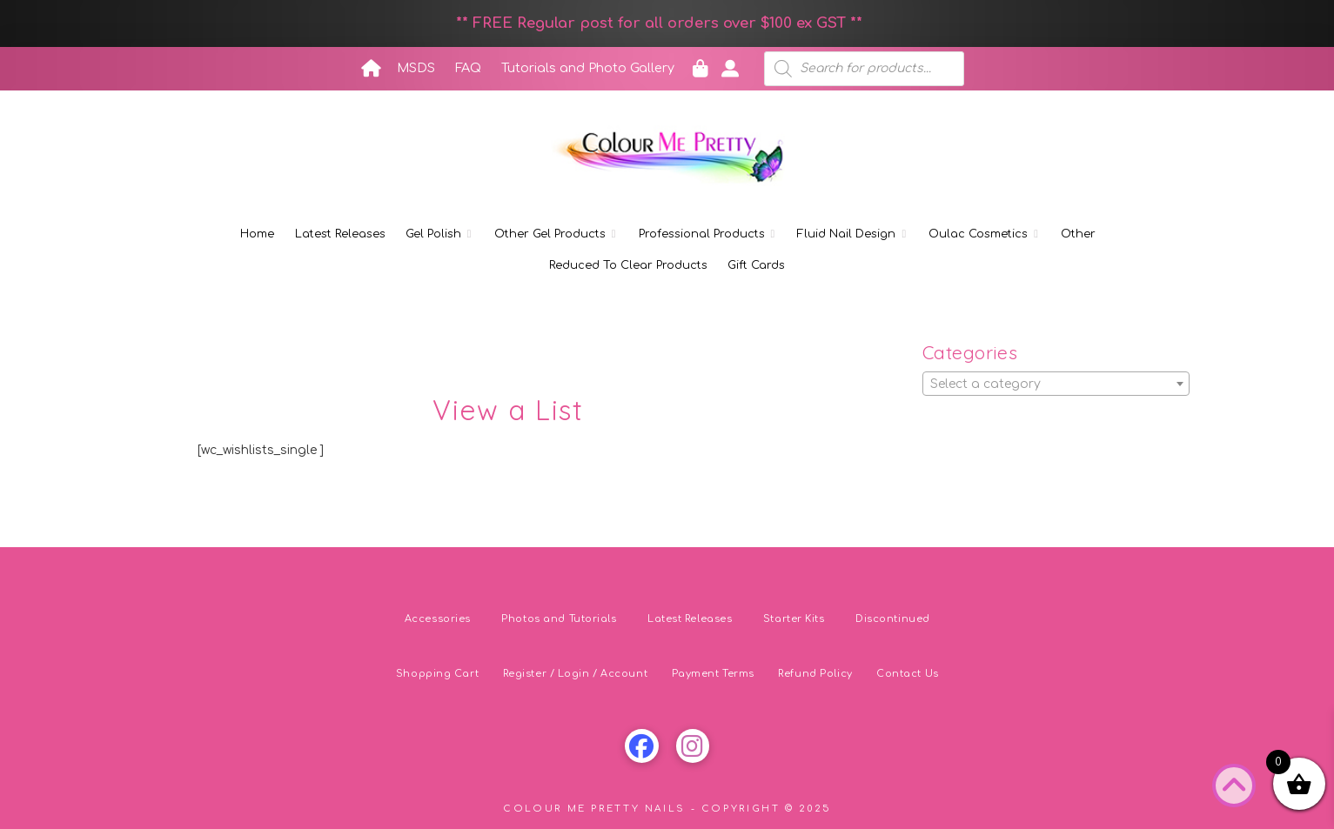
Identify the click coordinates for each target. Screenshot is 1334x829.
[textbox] (1055, 384)
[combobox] (1055, 383)
